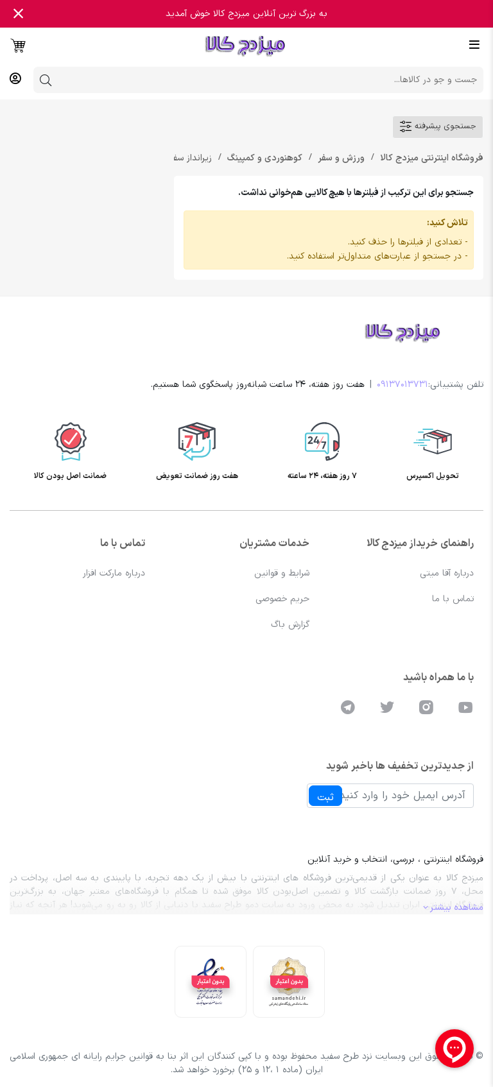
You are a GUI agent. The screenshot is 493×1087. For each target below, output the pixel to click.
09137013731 (402, 384)
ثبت (325, 797)
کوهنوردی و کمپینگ (263, 158)
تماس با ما (453, 599)
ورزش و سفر (340, 158)
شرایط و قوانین (281, 573)
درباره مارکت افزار (114, 573)
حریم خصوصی (282, 599)
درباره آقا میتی (447, 573)
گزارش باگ (290, 624)
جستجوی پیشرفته (438, 126)
